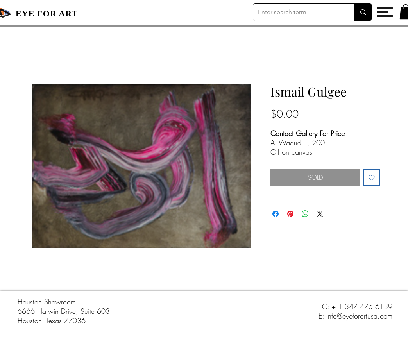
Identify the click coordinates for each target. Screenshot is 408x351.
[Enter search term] (298, 12)
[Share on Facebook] (275, 213)
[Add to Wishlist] (371, 177)
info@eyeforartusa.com (359, 316)
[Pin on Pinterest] (290, 213)
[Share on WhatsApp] (305, 213)
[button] (385, 12)
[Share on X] (320, 213)
